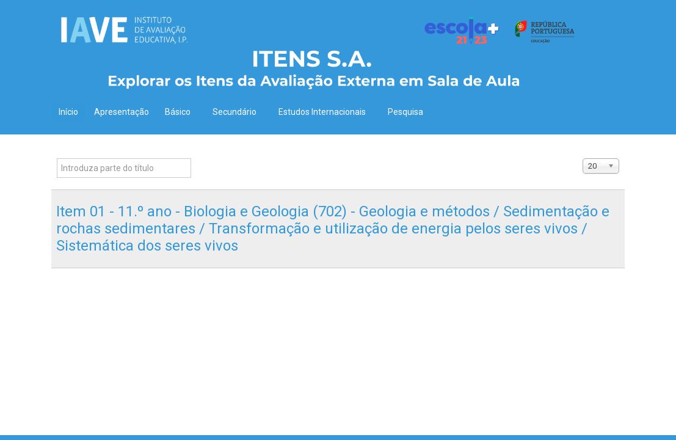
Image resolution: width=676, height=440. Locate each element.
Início (68, 112)
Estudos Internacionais (325, 112)
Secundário (238, 112)
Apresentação (121, 112)
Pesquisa (405, 112)
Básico (181, 112)
